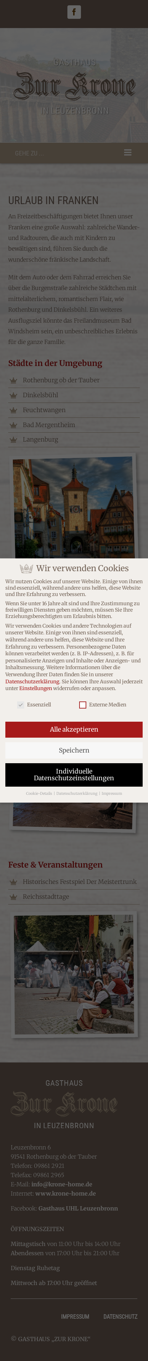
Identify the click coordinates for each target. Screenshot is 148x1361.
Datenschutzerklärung (32, 679)
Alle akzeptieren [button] (74, 727)
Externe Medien (102, 703)
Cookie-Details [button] (39, 791)
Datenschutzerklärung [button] (77, 791)
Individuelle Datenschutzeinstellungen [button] (74, 772)
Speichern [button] (74, 748)
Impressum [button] (112, 791)
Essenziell (34, 703)
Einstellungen (35, 686)
